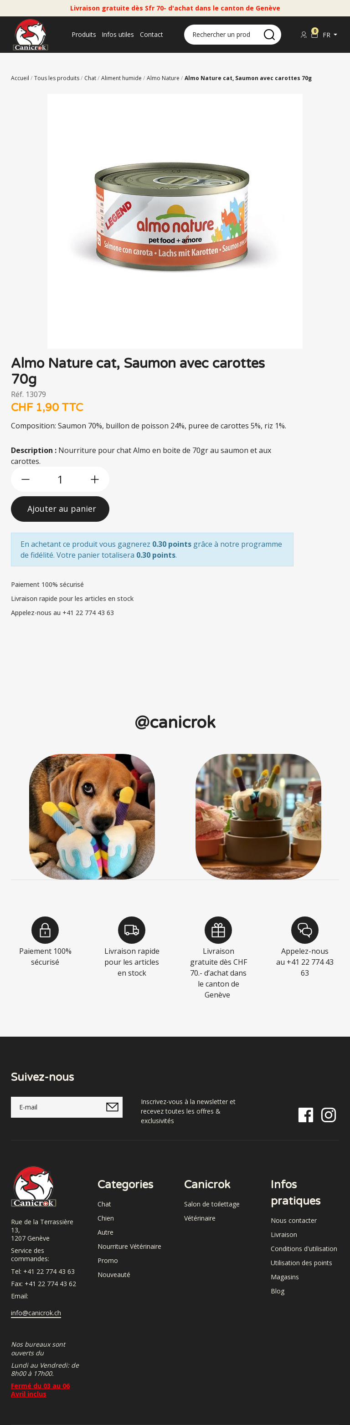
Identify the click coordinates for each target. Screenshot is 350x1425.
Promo (108, 1260)
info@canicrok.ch (36, 1313)
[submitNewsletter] (112, 1107)
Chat (104, 1204)
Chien (106, 1218)
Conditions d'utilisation (304, 1248)
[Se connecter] (303, 34)
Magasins (285, 1276)
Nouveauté (114, 1274)
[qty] (60, 479)
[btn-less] (25, 479)
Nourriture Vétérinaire (129, 1246)
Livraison (284, 1234)
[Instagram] (328, 1113)
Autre (105, 1232)
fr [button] (327, 35)
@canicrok (175, 723)
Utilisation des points (301, 1262)
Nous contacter (294, 1220)
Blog (277, 1291)
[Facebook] (305, 1113)
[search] (269, 35)
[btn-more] (95, 479)
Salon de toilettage (212, 1204)
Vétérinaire (200, 1218)
